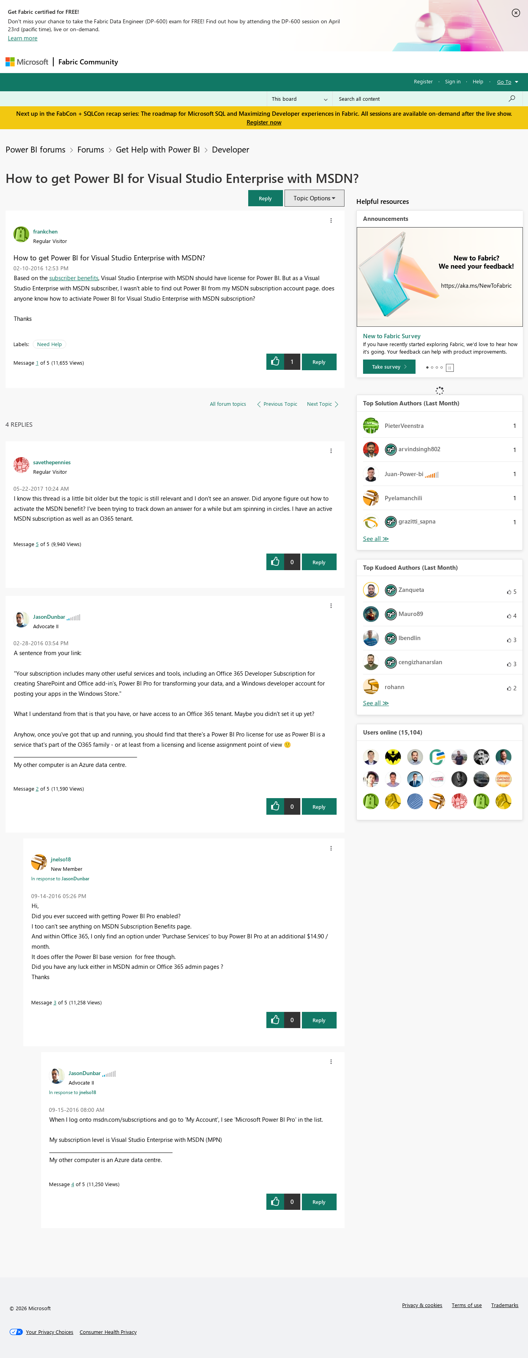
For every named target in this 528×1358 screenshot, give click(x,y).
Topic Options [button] (312, 198)
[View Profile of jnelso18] (61, 859)
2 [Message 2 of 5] (37, 788)
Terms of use (467, 1304)
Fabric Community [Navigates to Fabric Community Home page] (88, 61)
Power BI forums (36, 148)
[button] (265, 198)
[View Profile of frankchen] (45, 231)
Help (478, 81)
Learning (304, 61)
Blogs (273, 61)
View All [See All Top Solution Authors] (376, 538)
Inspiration (171, 61)
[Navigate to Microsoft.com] (27, 61)
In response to (60, 878)
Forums (135, 61)
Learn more (22, 38)
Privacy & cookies (422, 1304)
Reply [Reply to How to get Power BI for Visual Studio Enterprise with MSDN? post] (319, 361)
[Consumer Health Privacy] (108, 1332)
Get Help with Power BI (158, 148)
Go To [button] (504, 81)
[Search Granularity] (299, 98)
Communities (238, 61)
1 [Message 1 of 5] (37, 362)
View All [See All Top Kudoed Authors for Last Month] (376, 703)
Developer (230, 148)
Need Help (49, 344)
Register (423, 81)
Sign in (453, 81)
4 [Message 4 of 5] (72, 1184)
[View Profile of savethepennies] (52, 462)
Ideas (203, 61)
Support (337, 61)
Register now (264, 122)
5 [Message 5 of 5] (37, 544)
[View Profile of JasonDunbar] (49, 616)
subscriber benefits (73, 278)
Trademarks (505, 1304)
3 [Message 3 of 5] (55, 1002)
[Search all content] (427, 98)
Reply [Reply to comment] (319, 562)
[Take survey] (389, 367)
